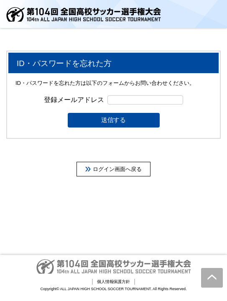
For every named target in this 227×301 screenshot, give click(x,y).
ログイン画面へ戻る (117, 169)
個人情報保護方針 (113, 281)
